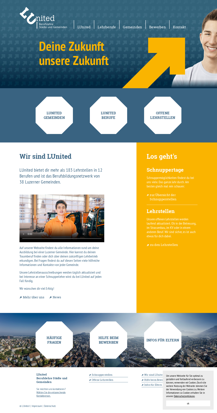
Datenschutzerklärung (184, 396)
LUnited (84, 27)
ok (188, 403)
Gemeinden (132, 27)
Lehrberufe (107, 27)
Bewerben (157, 27)
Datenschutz (50, 406)
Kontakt (179, 27)
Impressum (37, 406)
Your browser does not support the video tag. (61, 218)
